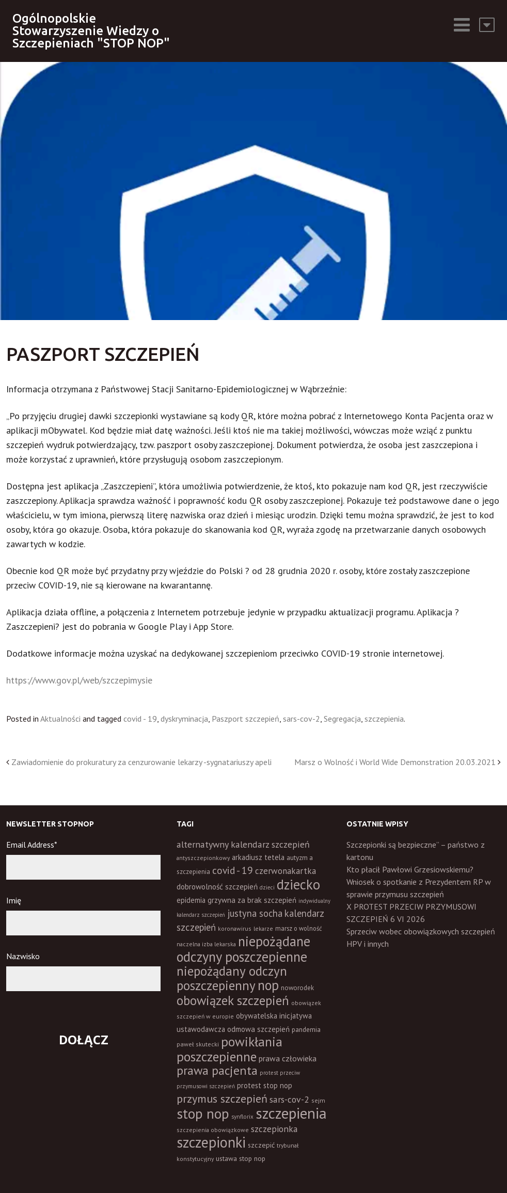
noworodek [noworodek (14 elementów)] (297, 987)
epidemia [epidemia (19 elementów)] (191, 900)
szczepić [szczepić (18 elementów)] (261, 1145)
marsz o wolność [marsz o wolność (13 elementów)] (298, 928)
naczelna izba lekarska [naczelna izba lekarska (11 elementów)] (206, 944)
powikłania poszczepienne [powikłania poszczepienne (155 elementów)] (229, 1049)
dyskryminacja (184, 718)
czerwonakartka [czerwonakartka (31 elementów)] (285, 871)
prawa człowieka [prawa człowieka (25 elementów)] (287, 1058)
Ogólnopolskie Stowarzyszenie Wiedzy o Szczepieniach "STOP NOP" (91, 30)
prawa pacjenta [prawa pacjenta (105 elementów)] (217, 1070)
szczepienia (384, 718)
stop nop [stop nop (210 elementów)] (203, 1113)
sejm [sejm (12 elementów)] (318, 1100)
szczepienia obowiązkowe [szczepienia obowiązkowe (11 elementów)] (213, 1130)
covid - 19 (140, 718)
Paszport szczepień (245, 718)
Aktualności (60, 718)
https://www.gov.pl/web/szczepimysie (79, 680)
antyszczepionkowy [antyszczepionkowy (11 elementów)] (203, 858)
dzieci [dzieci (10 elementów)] (267, 887)
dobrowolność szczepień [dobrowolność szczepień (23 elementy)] (217, 886)
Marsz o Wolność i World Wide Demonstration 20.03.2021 (395, 762)
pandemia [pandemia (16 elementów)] (306, 1029)
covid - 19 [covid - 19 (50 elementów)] (232, 870)
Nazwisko (23, 956)
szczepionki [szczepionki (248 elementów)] (211, 1142)
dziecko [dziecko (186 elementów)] (298, 884)
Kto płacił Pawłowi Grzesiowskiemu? (409, 869)
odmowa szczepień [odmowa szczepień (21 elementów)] (258, 1029)
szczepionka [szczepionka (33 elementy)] (274, 1129)
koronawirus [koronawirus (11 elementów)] (234, 928)
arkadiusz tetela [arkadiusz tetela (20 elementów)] (258, 857)
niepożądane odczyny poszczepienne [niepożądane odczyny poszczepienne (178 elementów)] (243, 948)
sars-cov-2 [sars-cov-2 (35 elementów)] (289, 1099)
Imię (13, 900)
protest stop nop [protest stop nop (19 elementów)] (264, 1085)
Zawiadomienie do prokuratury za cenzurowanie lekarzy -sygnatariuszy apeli (141, 762)
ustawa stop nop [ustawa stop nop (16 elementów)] (240, 1158)
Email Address (31, 844)
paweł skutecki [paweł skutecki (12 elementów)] (198, 1044)
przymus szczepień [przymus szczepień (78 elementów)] (222, 1098)
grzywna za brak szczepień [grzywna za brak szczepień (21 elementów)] (252, 900)
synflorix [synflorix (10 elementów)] (242, 1116)
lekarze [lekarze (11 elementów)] (263, 928)
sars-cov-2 (301, 718)
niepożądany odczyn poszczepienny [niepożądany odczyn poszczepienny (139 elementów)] (232, 978)
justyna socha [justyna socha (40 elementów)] (254, 913)
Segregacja (342, 718)
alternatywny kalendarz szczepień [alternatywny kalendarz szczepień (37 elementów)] (243, 844)
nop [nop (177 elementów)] (268, 985)
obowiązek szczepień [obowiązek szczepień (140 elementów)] (233, 1000)
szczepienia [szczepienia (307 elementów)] (291, 1113)
